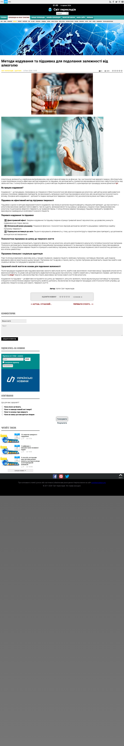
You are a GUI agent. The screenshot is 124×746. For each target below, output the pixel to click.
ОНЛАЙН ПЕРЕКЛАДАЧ (53, 17)
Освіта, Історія (62, 21)
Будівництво (99, 21)
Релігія (86, 21)
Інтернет (19, 21)
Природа (76, 21)
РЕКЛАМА (90, 17)
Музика (48, 21)
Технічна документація (108, 21)
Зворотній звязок (68, 17)
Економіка (9, 21)
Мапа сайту (81, 17)
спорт (11, 274)
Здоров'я (15, 21)
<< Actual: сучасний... (41, 304)
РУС (2, 2)
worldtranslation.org (98, 482)
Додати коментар (9, 339)
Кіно (29, 21)
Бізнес (5, 21)
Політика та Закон (69, 21)
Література (38, 21)
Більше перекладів (38, 17)
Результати (62, 423)
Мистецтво (25, 21)
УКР (5, 2)
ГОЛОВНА (4, 17)
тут (116, 183)
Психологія (81, 21)
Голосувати (62, 419)
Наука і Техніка (54, 21)
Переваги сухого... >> (83, 304)
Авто (2, 21)
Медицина (44, 21)
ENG (9, 2)
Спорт (90, 21)
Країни (94, 21)
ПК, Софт (33, 21)
